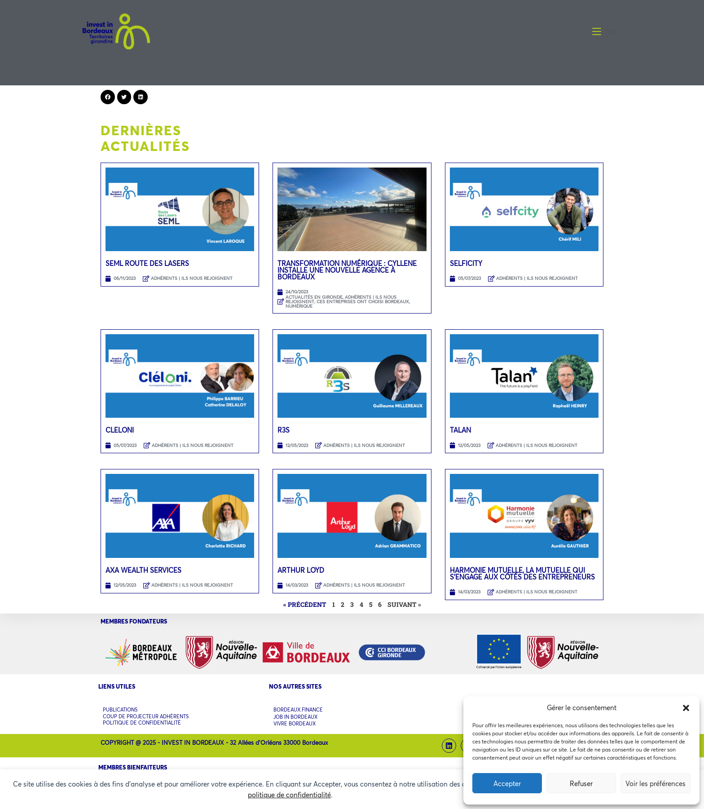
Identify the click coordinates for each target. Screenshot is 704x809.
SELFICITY (466, 263)
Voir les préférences (655, 783)
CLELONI (120, 429)
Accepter (507, 783)
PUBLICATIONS (120, 709)
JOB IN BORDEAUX (295, 715)
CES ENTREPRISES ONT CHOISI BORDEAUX (363, 302)
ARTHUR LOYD (300, 570)
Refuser (581, 783)
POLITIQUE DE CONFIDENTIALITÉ (142, 720)
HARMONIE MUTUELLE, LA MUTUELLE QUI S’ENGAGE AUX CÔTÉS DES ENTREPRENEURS (522, 573)
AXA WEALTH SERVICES (143, 570)
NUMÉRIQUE (299, 306)
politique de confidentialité (289, 794)
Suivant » (404, 604)
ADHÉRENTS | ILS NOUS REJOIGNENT (192, 278)
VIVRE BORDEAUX (294, 721)
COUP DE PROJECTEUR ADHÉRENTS (146, 714)
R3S (283, 429)
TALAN (460, 429)
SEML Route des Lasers (147, 263)
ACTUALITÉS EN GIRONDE (314, 297)
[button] (686, 707)
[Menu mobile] (606, 31)
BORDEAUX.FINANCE (298, 709)
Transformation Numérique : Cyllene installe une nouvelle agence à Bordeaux (347, 270)
